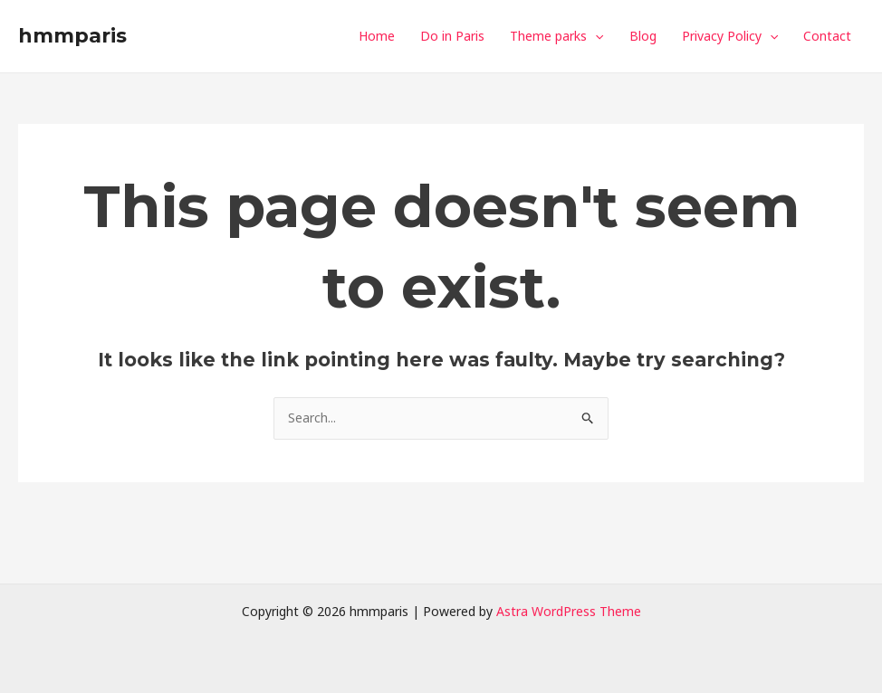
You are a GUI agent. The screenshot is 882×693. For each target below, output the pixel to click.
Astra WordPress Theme (568, 611)
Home (377, 35)
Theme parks (556, 36)
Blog (643, 35)
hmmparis (72, 36)
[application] (595, 36)
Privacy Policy (730, 36)
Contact (827, 35)
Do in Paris (452, 35)
